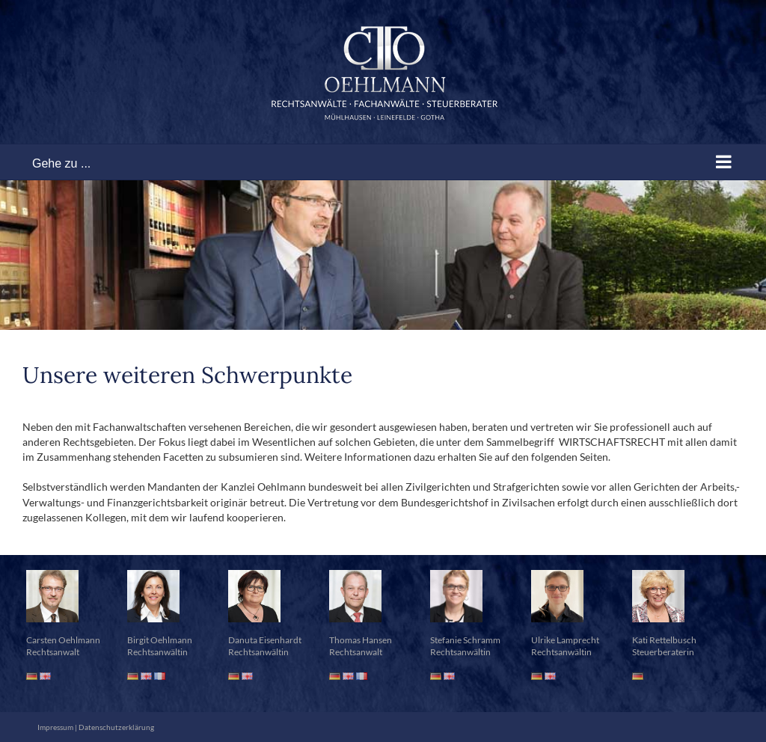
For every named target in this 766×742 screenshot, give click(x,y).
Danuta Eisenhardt (264, 640)
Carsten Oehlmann (63, 640)
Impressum (55, 727)
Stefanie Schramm (465, 640)
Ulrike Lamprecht (565, 640)
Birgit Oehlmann (159, 640)
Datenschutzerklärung (116, 727)
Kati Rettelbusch (664, 640)
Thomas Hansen (360, 640)
